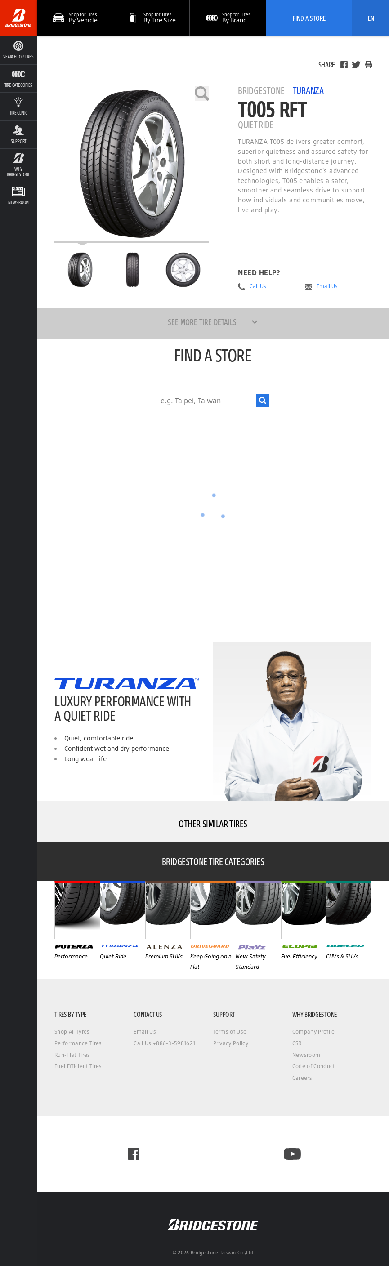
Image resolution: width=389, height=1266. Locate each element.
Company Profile (313, 1031)
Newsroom (306, 1055)
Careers (302, 1077)
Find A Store (309, 17)
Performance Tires (78, 1043)
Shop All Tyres (71, 1031)
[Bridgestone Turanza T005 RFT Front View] (132, 270)
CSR (297, 1043)
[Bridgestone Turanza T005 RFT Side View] (183, 270)
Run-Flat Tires (72, 1055)
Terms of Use (230, 1031)
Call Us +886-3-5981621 (164, 1043)
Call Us (258, 286)
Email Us (327, 286)
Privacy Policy (230, 1043)
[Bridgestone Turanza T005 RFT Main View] (80, 270)
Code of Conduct (313, 1066)
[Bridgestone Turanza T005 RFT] (131, 164)
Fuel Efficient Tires (78, 1066)
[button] (151, 18)
